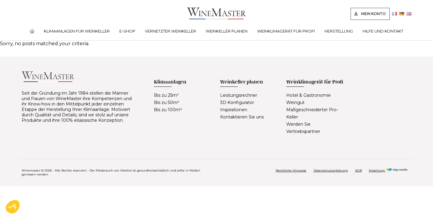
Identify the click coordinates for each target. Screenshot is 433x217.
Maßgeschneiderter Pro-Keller (312, 113)
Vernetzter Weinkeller (170, 31)
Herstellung (338, 31)
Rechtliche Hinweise (291, 170)
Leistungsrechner (238, 95)
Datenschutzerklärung (331, 170)
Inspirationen (233, 109)
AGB (358, 170)
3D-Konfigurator (237, 102)
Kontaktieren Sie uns (242, 117)
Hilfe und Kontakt (383, 31)
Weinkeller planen (226, 31)
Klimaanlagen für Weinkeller (77, 31)
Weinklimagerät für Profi (286, 31)
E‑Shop (127, 31)
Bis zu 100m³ (168, 109)
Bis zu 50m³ (166, 102)
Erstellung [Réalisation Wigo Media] (388, 170)
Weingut (295, 102)
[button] (12, 207)
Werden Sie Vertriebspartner (303, 127)
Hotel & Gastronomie (308, 95)
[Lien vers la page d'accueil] (216, 17)
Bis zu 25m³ (166, 95)
